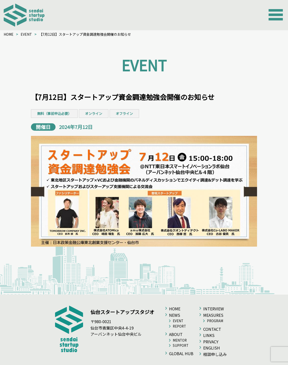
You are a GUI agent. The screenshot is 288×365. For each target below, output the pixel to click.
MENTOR (180, 340)
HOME (9, 34)
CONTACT (212, 329)
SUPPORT (180, 345)
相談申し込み (215, 354)
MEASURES (213, 315)
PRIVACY (210, 342)
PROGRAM (215, 320)
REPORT (179, 326)
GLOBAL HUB (181, 353)
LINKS (209, 335)
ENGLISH (211, 348)
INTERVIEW (213, 309)
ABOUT (176, 334)
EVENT (26, 34)
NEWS (174, 315)
